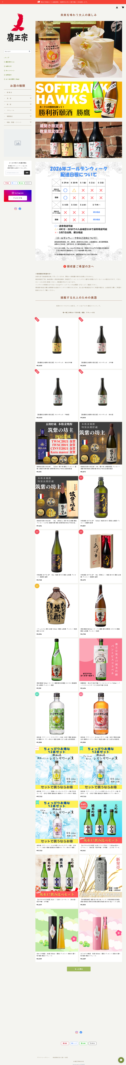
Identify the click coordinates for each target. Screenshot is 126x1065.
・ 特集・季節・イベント (12, 122)
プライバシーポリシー (43, 1057)
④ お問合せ (8, 75)
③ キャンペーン (9, 70)
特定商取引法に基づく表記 (60, 1057)
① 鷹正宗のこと (9, 62)
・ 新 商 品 (8, 92)
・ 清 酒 (7, 98)
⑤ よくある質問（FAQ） (12, 79)
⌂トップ (6, 58)
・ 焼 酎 (7, 104)
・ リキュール (9, 110)
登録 (27, 173)
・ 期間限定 (8, 116)
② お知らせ (8, 66)
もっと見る (79, 969)
